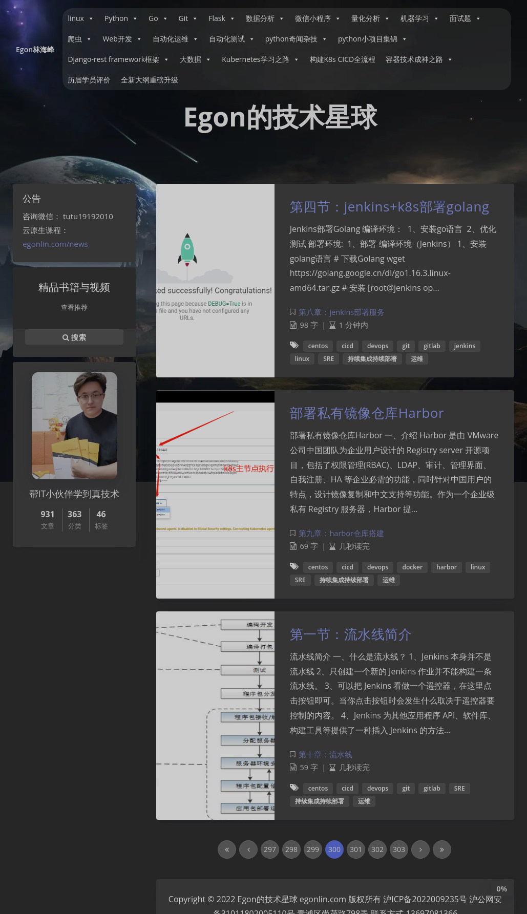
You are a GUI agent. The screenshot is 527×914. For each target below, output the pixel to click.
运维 (417, 358)
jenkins (465, 346)
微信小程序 (318, 18)
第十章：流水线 (325, 754)
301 (356, 849)
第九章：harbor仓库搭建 (341, 533)
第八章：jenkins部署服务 (342, 312)
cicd (347, 346)
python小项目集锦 (373, 39)
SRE (328, 358)
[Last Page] (442, 849)
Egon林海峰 (35, 49)
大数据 (196, 59)
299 (313, 849)
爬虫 (80, 39)
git (406, 346)
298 (291, 849)
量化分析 (370, 18)
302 (377, 849)
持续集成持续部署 (372, 358)
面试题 (465, 18)
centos (318, 346)
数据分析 (265, 18)
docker (412, 567)
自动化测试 (232, 39)
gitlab (432, 346)
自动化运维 (176, 39)
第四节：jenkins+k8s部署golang (390, 206)
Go (158, 18)
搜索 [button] (74, 337)
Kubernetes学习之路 (260, 59)
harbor (446, 567)
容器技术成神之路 (419, 59)
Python (121, 18)
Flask (222, 18)
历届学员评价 (89, 79)
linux (81, 18)
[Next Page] (420, 849)
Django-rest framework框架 (119, 59)
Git (189, 18)
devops (377, 346)
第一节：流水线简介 (351, 634)
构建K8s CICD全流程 (343, 59)
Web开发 (122, 39)
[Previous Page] (248, 849)
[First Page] (227, 849)
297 (270, 849)
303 (399, 849)
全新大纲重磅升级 (149, 79)
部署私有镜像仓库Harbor (367, 412)
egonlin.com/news (55, 244)
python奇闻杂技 (296, 39)
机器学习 (419, 18)
